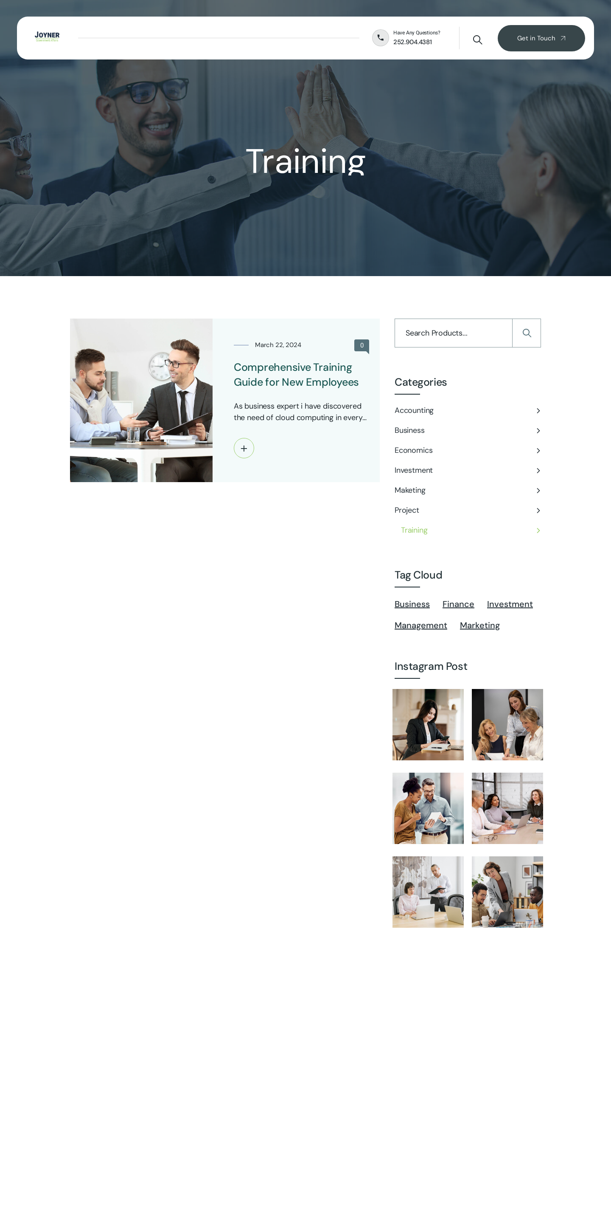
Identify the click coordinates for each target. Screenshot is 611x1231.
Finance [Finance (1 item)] (458, 604)
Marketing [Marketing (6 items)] (480, 625)
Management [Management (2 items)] (421, 625)
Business (410, 430)
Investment (414, 470)
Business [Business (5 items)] (412, 604)
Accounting (414, 410)
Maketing (410, 490)
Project (407, 510)
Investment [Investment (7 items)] (510, 604)
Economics (413, 450)
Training (414, 530)
